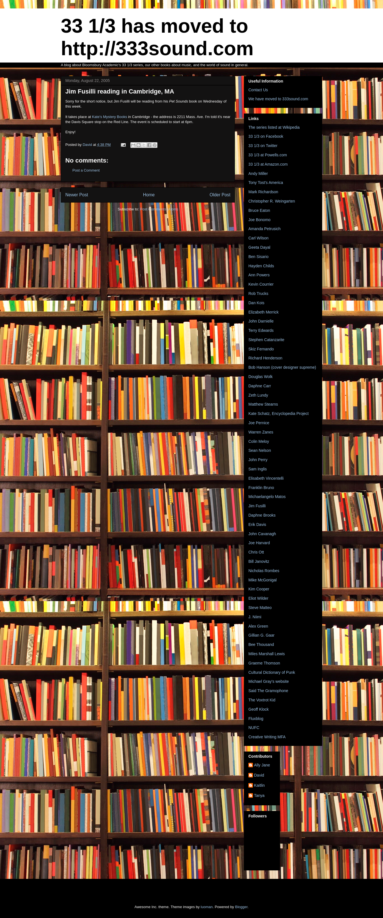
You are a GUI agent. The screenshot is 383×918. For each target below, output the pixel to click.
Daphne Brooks (262, 515)
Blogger (241, 907)
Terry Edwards (260, 330)
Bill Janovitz (258, 561)
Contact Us (258, 90)
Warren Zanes (260, 432)
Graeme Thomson (264, 663)
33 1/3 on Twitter (262, 145)
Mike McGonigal (262, 580)
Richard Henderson (265, 358)
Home (149, 194)
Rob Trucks (258, 293)
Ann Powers (259, 275)
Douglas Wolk (260, 376)
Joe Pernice (258, 423)
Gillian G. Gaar (261, 635)
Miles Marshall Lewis (266, 654)
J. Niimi (254, 617)
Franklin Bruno (261, 487)
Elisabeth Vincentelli (266, 478)
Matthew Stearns (263, 404)
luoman (207, 907)
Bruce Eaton (259, 210)
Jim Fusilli (257, 506)
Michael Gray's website (268, 681)
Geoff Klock (258, 709)
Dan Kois (256, 303)
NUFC (253, 727)
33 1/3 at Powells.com (267, 155)
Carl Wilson (258, 238)
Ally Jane (262, 765)
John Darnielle (261, 321)
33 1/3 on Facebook (265, 136)
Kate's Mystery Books (110, 117)
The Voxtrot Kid (261, 700)
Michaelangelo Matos (267, 496)
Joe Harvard (259, 543)
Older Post (220, 194)
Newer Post (76, 194)
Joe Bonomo (259, 219)
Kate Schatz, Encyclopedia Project (278, 413)
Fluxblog (255, 718)
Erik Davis (257, 524)
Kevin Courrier (260, 284)
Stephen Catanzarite (266, 339)
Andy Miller (258, 173)
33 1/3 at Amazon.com (268, 164)
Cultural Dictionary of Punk (271, 672)
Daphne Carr (259, 386)
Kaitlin (259, 785)
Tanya (259, 795)
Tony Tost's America (265, 182)
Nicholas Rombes (263, 570)
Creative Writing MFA (267, 737)
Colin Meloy (258, 441)
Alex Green (258, 626)
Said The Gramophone (268, 690)
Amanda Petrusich (264, 228)
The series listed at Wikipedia (274, 127)
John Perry (258, 459)
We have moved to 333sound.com (278, 99)
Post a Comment (86, 170)
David (259, 775)
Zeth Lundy (258, 395)
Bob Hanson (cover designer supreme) (282, 367)
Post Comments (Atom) (159, 209)
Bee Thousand (261, 644)
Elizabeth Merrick (263, 312)
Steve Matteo (260, 607)
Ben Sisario (258, 256)
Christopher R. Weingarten (271, 201)
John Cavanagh (262, 534)
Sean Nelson (259, 450)
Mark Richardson (263, 192)
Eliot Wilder (258, 598)
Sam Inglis (257, 469)
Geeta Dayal (259, 247)
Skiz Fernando (261, 349)
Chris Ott (256, 552)
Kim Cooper (258, 589)
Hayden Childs (261, 266)
